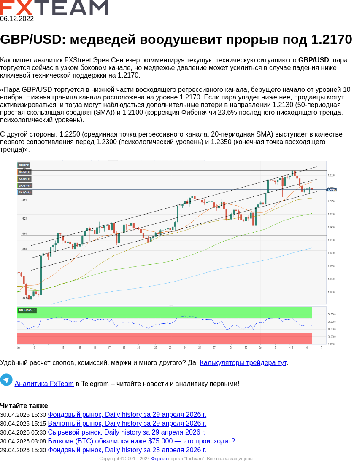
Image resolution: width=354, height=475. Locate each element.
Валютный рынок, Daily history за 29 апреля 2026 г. (127, 423)
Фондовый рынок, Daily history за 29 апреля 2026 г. (127, 414)
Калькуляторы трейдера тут (243, 362)
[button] (177, 256)
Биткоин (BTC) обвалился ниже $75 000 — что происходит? (141, 441)
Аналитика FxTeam (44, 383)
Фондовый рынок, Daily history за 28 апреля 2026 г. (127, 450)
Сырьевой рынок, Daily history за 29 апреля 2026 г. (126, 432)
